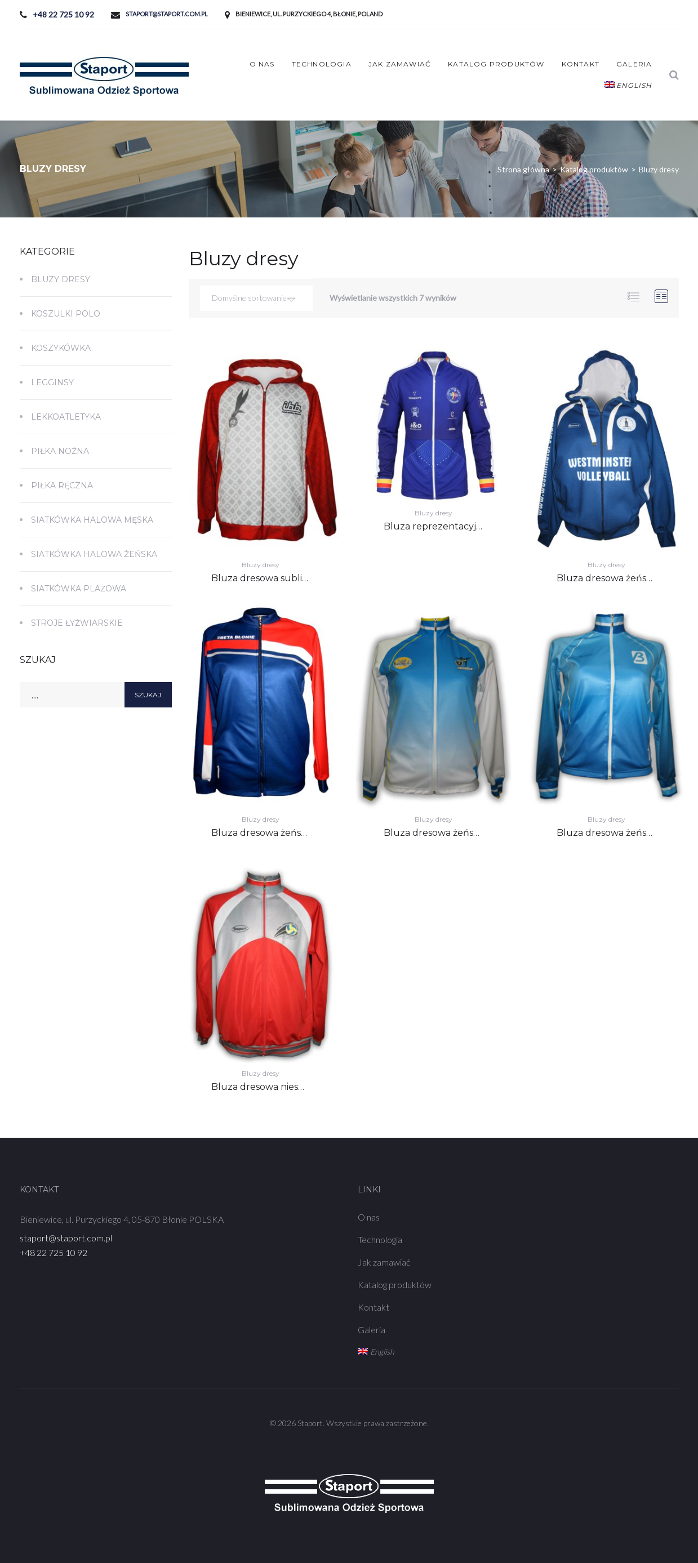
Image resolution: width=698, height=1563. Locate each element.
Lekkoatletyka (66, 417)
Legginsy (52, 382)
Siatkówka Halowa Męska (92, 520)
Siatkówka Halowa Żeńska (94, 554)
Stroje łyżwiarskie (77, 623)
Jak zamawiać (399, 64)
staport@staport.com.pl (167, 13)
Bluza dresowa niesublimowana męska (298, 1086)
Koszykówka (61, 348)
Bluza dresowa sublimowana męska (291, 578)
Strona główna (523, 169)
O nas (262, 64)
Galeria (634, 64)
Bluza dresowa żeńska (607, 578)
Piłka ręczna (62, 485)
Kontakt (580, 64)
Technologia (322, 64)
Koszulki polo (65, 314)
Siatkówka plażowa (78, 589)
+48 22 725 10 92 (63, 14)
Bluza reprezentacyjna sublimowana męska (482, 526)
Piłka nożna (60, 451)
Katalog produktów (496, 64)
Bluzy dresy (260, 564)
